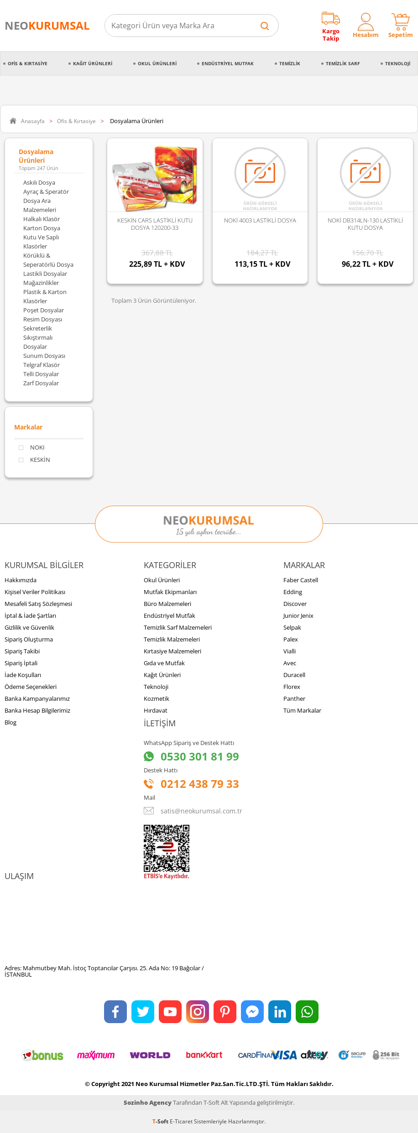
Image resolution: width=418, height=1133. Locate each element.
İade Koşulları (23, 674)
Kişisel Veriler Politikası (35, 591)
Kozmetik (156, 698)
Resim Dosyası (42, 319)
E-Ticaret (181, 1121)
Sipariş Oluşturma (29, 639)
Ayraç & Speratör (46, 191)
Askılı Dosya (39, 182)
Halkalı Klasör (41, 219)
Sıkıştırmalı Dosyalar (37, 342)
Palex (290, 639)
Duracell (294, 674)
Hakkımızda (21, 580)
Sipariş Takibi (22, 651)
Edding (292, 591)
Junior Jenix (298, 615)
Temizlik (289, 63)
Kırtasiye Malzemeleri (172, 651)
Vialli (289, 651)
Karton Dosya (41, 228)
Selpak (292, 627)
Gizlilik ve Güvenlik (29, 627)
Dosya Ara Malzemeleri (39, 205)
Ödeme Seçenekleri (31, 686)
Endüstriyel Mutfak (228, 63)
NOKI (32, 447)
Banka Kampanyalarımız (37, 698)
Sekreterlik (37, 328)
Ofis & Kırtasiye (27, 63)
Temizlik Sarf (343, 63)
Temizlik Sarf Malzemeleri (178, 627)
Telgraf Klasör (41, 365)
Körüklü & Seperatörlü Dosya (48, 260)
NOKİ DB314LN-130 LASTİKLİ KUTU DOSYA (365, 224)
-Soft (161, 1121)
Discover (295, 603)
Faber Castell (300, 580)
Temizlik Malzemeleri (172, 639)
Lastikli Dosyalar (45, 273)
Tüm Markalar (302, 710)
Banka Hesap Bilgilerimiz (37, 710)
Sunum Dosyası (44, 356)
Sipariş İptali (21, 663)
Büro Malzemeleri (167, 603)
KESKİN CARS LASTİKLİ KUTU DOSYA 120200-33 (155, 224)
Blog (10, 722)
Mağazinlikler (41, 283)
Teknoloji (397, 63)
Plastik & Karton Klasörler (45, 296)
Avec (289, 663)
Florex (291, 686)
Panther (294, 698)
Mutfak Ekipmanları (170, 591)
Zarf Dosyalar (41, 383)
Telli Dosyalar (41, 374)
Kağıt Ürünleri (92, 63)
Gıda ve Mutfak (164, 663)
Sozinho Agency (148, 1102)
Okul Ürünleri (157, 63)
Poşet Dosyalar (43, 310)
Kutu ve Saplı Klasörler (41, 241)
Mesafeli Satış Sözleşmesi (38, 603)
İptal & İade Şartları (30, 615)
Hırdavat (155, 710)
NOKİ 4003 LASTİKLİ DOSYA (260, 220)
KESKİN (34, 460)
